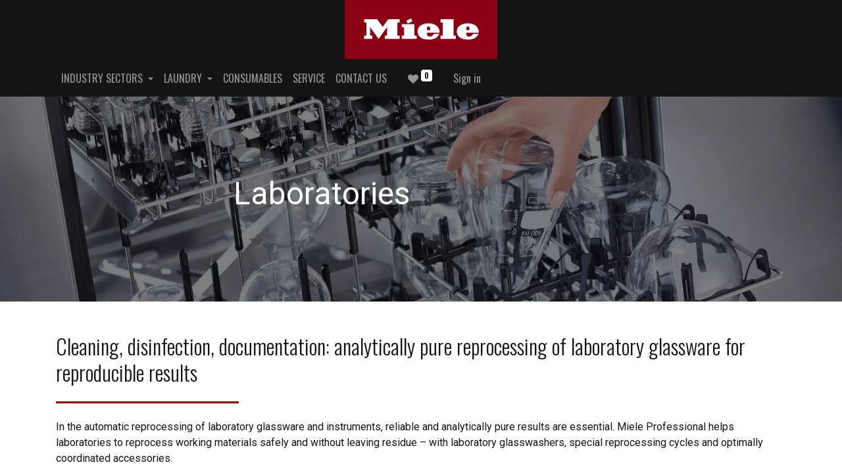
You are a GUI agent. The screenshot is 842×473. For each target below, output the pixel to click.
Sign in (467, 78)
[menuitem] (252, 78)
